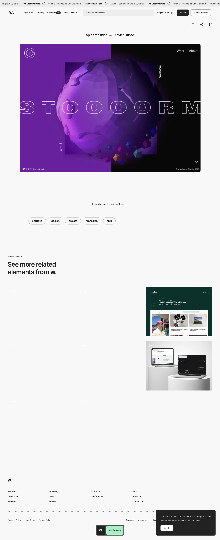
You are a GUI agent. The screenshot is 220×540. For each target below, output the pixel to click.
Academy (54, 12)
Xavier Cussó (124, 35)
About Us (137, 496)
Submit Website (201, 12)
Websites (12, 491)
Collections (13, 496)
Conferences (97, 496)
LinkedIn (154, 520)
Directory (40, 12)
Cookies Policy (14, 520)
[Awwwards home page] (101, 530)
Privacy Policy (45, 520)
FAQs (135, 491)
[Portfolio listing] (179, 365)
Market (74, 12)
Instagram (142, 520)
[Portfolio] (179, 311)
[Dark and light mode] (41, 420)
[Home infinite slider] (41, 365)
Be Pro (183, 12)
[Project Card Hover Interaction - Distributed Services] (110, 420)
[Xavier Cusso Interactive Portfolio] (41, 310)
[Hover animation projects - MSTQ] (110, 310)
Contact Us (138, 501)
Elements (12, 501)
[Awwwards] (11, 12)
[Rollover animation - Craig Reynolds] (110, 364)
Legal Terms (30, 520)
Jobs (66, 12)
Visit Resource (115, 530)
